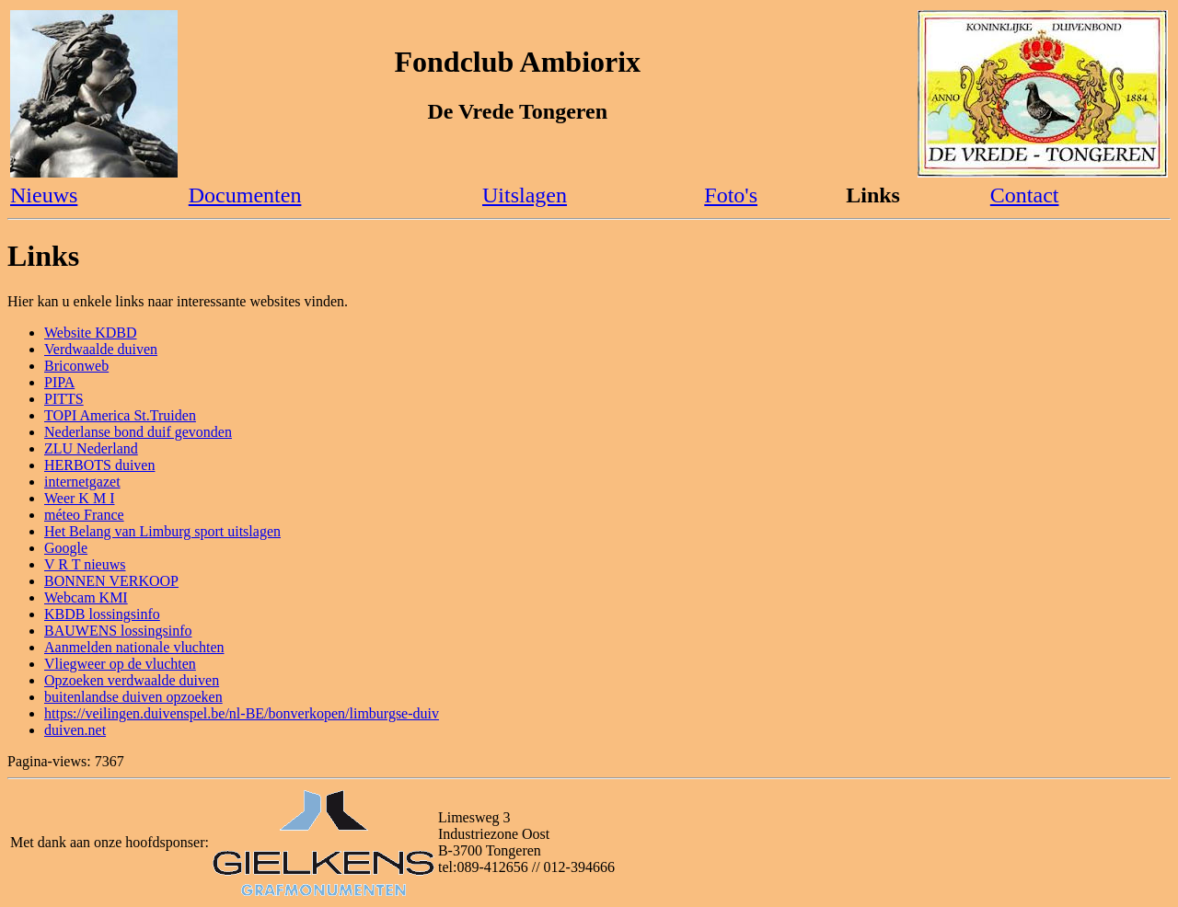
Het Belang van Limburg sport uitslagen (162, 531)
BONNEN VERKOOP (111, 581)
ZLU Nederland (91, 448)
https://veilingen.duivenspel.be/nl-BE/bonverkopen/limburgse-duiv (241, 713)
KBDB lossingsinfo (102, 614)
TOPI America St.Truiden (120, 415)
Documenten (245, 195)
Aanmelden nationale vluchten (134, 647)
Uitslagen (524, 195)
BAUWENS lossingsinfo (117, 630)
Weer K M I (79, 498)
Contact (1024, 195)
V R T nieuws (84, 564)
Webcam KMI (86, 597)
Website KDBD (90, 332)
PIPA (59, 382)
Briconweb (76, 365)
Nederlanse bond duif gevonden (138, 432)
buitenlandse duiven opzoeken (133, 697)
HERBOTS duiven (99, 465)
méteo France (84, 514)
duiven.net (75, 730)
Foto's (730, 195)
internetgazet (82, 481)
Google (65, 548)
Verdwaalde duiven (100, 349)
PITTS (64, 399)
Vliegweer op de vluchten (120, 664)
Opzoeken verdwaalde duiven (131, 680)
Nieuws (43, 195)
